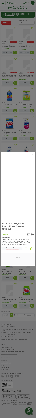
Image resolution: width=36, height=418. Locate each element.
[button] (12, 249)
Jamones (5, 235)
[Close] (33, 155)
